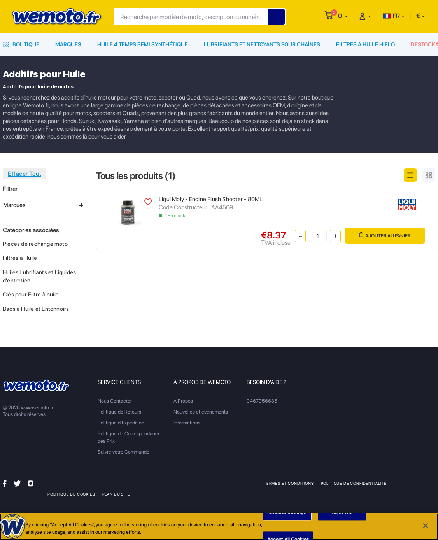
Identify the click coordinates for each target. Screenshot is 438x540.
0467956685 (262, 401)
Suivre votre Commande (123, 452)
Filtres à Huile (20, 257)
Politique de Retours (119, 412)
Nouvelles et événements (200, 412)
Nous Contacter (115, 401)
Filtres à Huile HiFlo (365, 44)
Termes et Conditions (289, 483)
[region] (219, 526)
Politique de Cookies (71, 494)
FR (391, 15)
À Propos (183, 401)
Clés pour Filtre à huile (31, 294)
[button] (343, 15)
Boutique (21, 44)
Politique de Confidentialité (354, 483)
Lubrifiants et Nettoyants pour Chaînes (262, 44)
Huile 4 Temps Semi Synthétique (142, 44)
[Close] (425, 525)
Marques (68, 44)
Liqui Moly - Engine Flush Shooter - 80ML (211, 199)
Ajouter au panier (385, 235)
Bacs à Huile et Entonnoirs (36, 308)
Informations (186, 423)
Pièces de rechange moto (35, 243)
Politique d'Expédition (121, 423)
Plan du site (116, 494)
